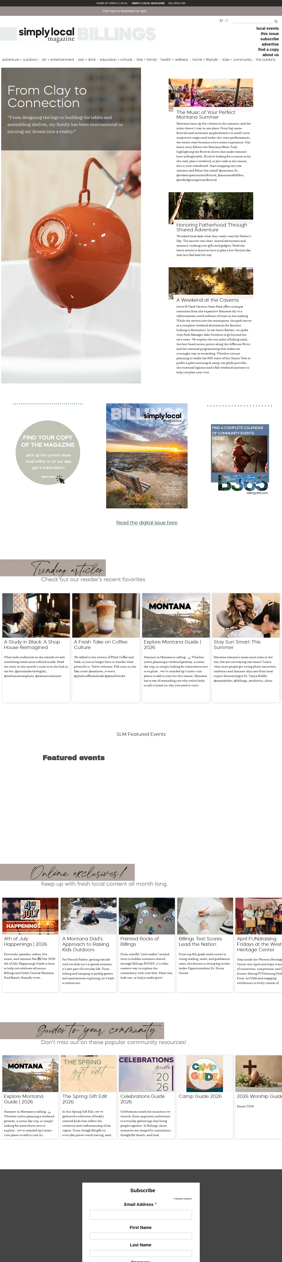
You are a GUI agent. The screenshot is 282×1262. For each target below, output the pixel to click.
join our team (115, 1232)
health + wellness (174, 59)
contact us (113, 1236)
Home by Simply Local (112, 3)
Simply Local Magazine (148, 3)
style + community (237, 59)
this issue (270, 33)
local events (267, 28)
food (48, 1217)
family (49, 1213)
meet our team (80, 1213)
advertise (270, 44)
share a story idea (14, 1217)
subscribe (269, 39)
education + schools (116, 59)
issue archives (116, 1227)
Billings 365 (177, 3)
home (49, 1222)
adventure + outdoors (20, 59)
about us (271, 55)
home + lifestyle (205, 59)
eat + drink (87, 59)
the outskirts (266, 59)
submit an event (117, 1208)
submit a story (116, 1213)
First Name (141, 1121)
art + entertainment (58, 59)
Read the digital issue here (146, 522)
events (49, 1227)
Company (140, 1156)
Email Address (140, 1099)
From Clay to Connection (47, 96)
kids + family (147, 59)
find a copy (268, 49)
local (48, 1208)
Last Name (140, 1139)
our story (77, 1208)
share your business (15, 1213)
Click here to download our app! (151, 11)
